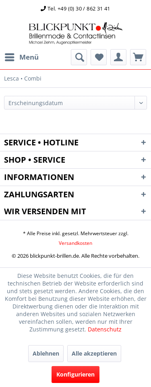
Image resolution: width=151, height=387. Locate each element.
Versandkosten (75, 243)
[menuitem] (21, 57)
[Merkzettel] (99, 57)
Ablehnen (46, 353)
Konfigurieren (75, 374)
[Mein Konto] (118, 57)
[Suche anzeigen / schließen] (79, 57)
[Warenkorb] (138, 57)
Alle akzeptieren (94, 353)
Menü (22, 56)
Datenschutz (105, 329)
